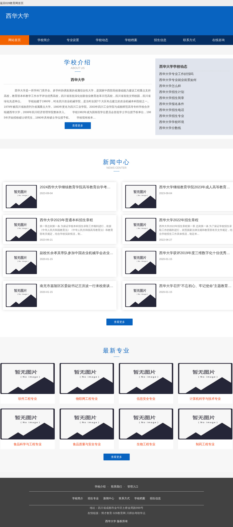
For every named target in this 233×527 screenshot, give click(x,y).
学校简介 (43, 40)
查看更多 (77, 125)
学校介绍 (100, 486)
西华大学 (17, 16)
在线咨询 (218, 40)
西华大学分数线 (170, 128)
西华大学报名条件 (171, 104)
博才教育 (106, 513)
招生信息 (160, 40)
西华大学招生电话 (171, 110)
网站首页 (14, 40)
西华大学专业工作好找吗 (176, 74)
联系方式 (189, 40)
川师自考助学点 (135, 513)
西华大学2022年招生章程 (178, 220)
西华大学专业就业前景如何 (177, 80)
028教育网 (119, 513)
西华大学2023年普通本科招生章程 (66, 220)
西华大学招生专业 (171, 116)
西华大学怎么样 (170, 86)
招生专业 (93, 498)
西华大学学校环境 (171, 122)
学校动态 (102, 40)
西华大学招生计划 (171, 92)
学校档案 (131, 40)
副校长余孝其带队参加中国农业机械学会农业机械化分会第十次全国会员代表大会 (103, 253)
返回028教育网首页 (11, 3)
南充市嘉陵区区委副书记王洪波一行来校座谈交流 (78, 286)
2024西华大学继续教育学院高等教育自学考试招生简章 (82, 187)
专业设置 (73, 40)
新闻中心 (108, 498)
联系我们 (116, 486)
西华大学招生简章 (171, 98)
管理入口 (132, 486)
